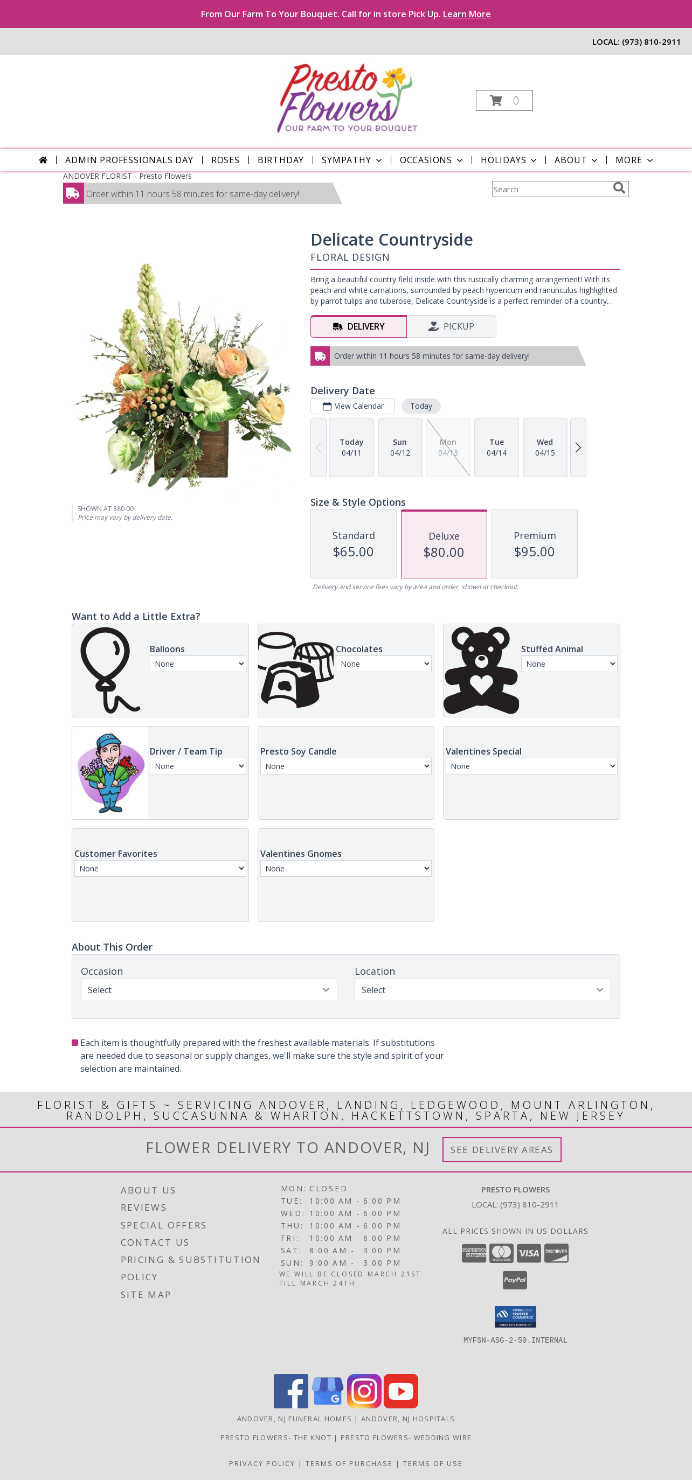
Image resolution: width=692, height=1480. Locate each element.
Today (421, 406)
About (577, 160)
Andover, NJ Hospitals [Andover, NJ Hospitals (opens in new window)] (408, 1418)
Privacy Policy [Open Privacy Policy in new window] (262, 1463)
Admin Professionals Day (129, 160)
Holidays (510, 160)
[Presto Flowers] (344, 97)
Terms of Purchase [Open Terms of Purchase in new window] (349, 1463)
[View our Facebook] (291, 1405)
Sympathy (353, 160)
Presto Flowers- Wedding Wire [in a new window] (406, 1437)
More (635, 160)
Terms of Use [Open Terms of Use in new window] (433, 1463)
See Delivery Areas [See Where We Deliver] (502, 1149)
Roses (225, 160)
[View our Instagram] (364, 1405)
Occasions (432, 160)
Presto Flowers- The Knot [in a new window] (277, 1437)
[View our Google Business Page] (327, 1405)
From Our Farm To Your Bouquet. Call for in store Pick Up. (346, 14)
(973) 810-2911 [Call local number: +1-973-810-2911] (651, 41)
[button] (504, 100)
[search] (619, 187)
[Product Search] (550, 189)
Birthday (281, 160)
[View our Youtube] (401, 1405)
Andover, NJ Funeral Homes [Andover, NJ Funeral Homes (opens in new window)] (294, 1418)
